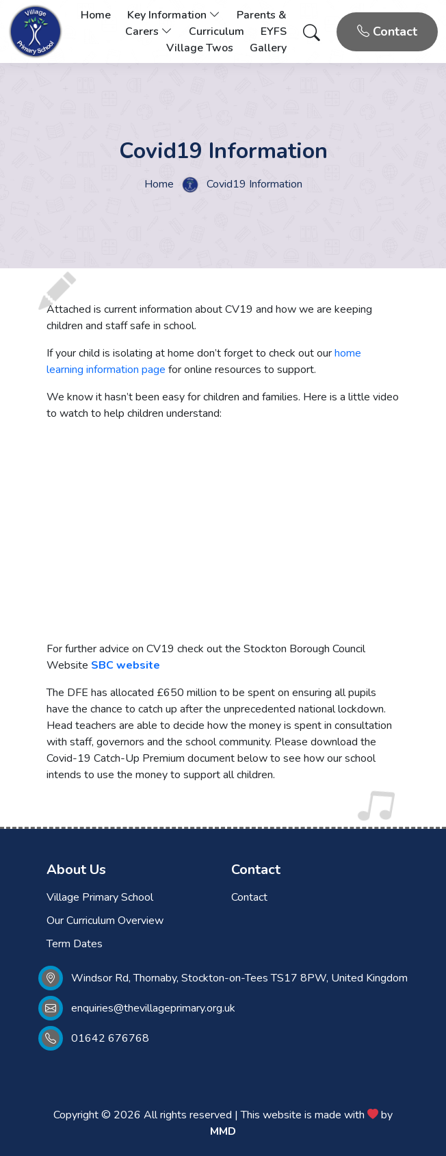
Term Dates (75, 943)
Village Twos (199, 47)
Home (96, 15)
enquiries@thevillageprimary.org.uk (153, 1008)
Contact (387, 31)
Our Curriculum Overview (105, 920)
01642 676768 (110, 1038)
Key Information (173, 15)
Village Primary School (100, 897)
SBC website (125, 665)
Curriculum (216, 31)
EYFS (274, 31)
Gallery (268, 47)
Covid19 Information (254, 184)
